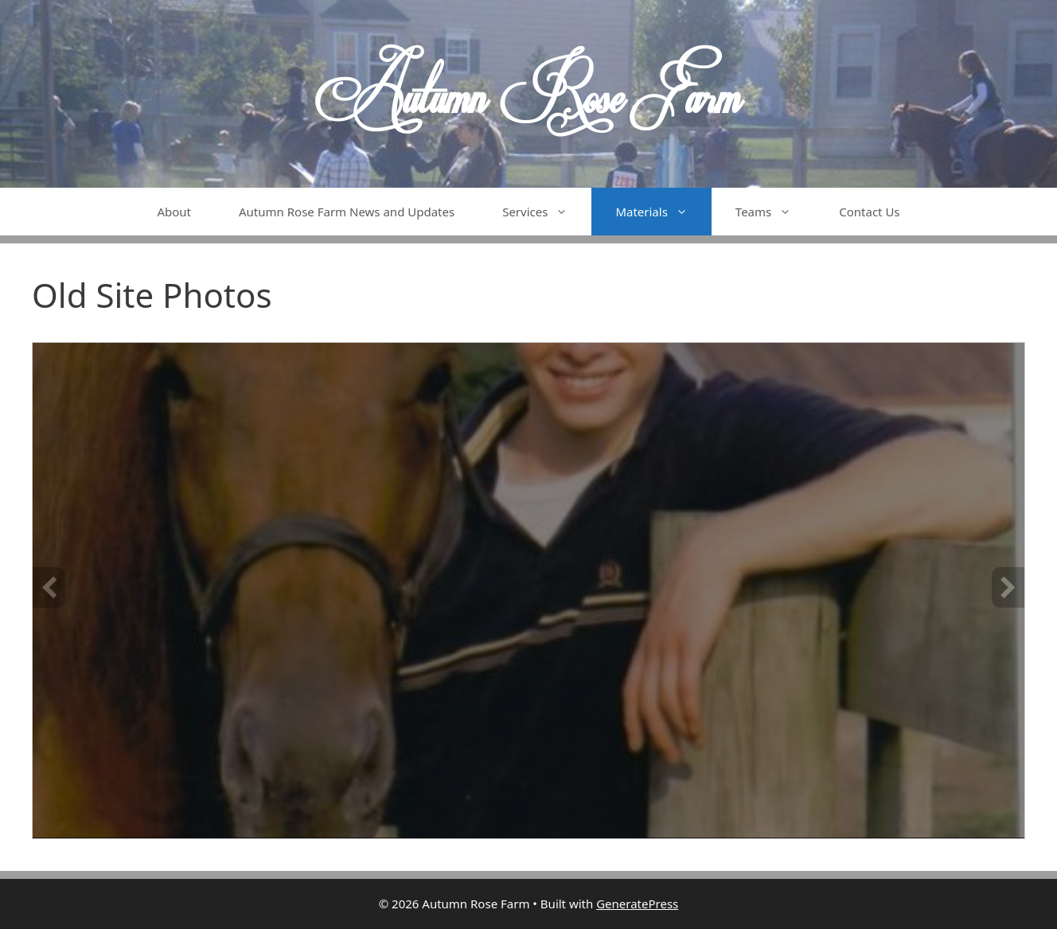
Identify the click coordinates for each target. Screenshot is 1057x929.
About (174, 212)
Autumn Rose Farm (528, 94)
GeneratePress (637, 904)
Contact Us (869, 212)
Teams (775, 211)
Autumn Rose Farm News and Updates (346, 212)
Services (546, 211)
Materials (663, 211)
